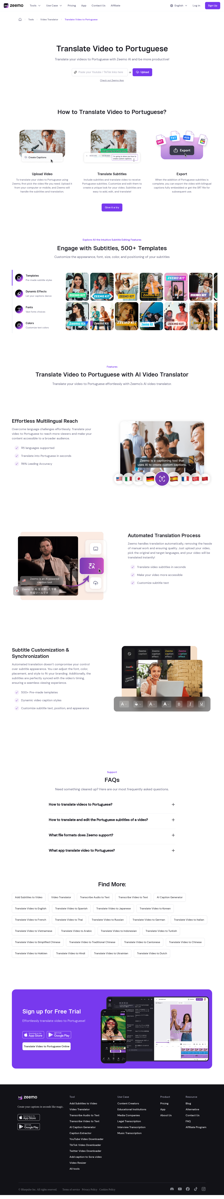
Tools (35, 5)
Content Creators (128, 1103)
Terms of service (71, 1189)
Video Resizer (78, 1163)
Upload (142, 72)
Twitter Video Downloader (85, 1151)
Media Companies (128, 1115)
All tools (75, 1168)
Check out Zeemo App (112, 80)
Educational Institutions (131, 1109)
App (83, 5)
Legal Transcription (129, 1121)
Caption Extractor (80, 1133)
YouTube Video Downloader (86, 1139)
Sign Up (212, 5)
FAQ (188, 1121)
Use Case (54, 5)
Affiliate (115, 5)
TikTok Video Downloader (85, 1145)
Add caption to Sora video (86, 1157)
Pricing (72, 5)
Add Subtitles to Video (83, 1103)
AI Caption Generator (83, 1127)
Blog (188, 1103)
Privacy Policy (89, 1189)
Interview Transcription (131, 1127)
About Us (166, 1115)
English (179, 5)
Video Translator (49, 19)
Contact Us (98, 5)
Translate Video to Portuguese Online (46, 1046)
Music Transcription (129, 1133)
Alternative (192, 1109)
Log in (196, 5)
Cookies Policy (107, 1189)
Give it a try (112, 207)
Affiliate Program (196, 1127)
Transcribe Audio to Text (84, 1115)
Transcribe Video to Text (84, 1121)
